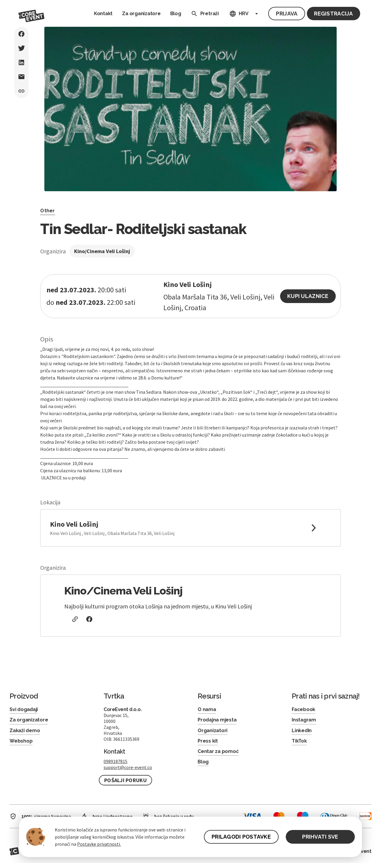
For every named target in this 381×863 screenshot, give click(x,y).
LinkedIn (302, 730)
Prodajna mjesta (217, 720)
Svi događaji (24, 709)
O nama (207, 709)
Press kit (208, 741)
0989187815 (115, 761)
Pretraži (203, 13)
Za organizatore (141, 13)
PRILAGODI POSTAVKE (241, 837)
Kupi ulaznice (308, 296)
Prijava (286, 13)
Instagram (304, 720)
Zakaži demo (25, 730)
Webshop (21, 741)
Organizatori (212, 730)
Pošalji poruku (125, 780)
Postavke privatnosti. (99, 844)
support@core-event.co (128, 767)
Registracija (333, 13)
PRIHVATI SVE (320, 837)
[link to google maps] (190, 527)
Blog (175, 13)
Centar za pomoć (218, 751)
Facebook (303, 709)
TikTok (299, 741)
